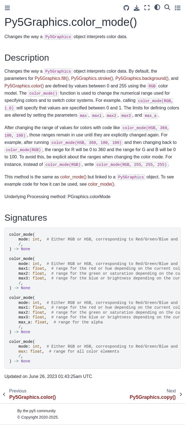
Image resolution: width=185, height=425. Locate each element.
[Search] (167, 7)
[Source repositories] (126, 8)
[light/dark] (157, 7)
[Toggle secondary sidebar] (177, 7)
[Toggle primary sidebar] (7, 8)
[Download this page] (137, 8)
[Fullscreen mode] (147, 7)
